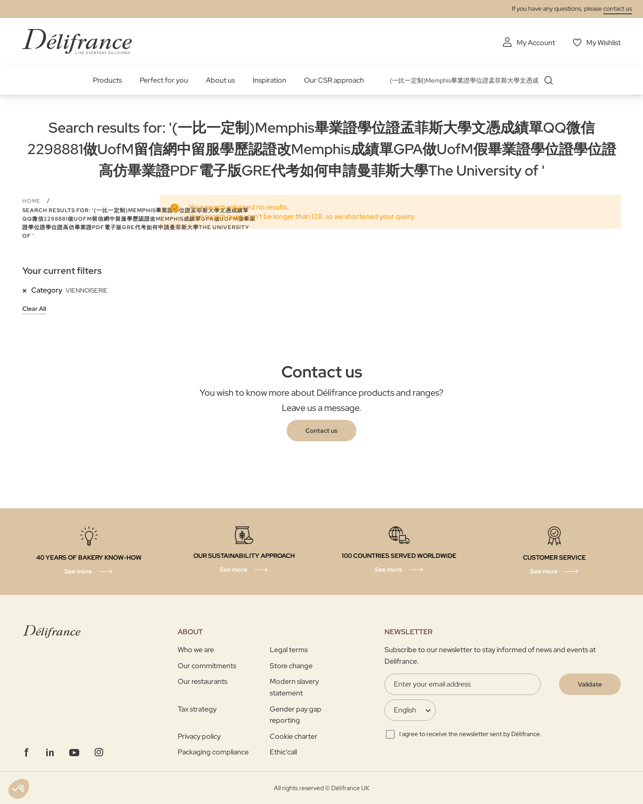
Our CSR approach (334, 80)
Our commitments (207, 665)
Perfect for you (164, 80)
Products (107, 80)
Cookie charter (293, 736)
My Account (536, 42)
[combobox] (474, 80)
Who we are (196, 649)
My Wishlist (603, 42)
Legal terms (289, 649)
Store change (291, 665)
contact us (617, 8)
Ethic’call (283, 752)
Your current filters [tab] (62, 270)
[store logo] (77, 41)
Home (32, 201)
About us (220, 80)
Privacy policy (199, 736)
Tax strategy (197, 709)
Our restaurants (202, 681)
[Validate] (590, 684)
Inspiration (269, 80)
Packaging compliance (213, 752)
